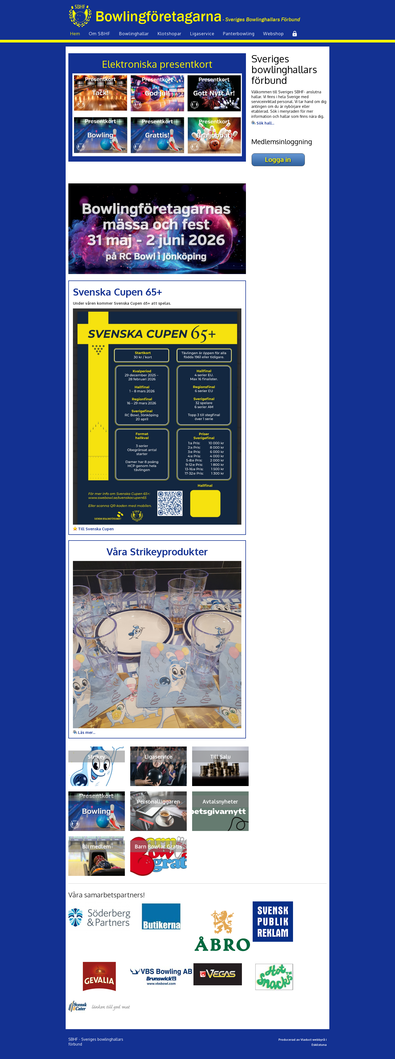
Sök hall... (265, 123)
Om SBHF (99, 33)
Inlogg (294, 33)
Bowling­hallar (134, 33)
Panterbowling (239, 33)
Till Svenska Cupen (96, 529)
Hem (75, 33)
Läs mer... (86, 732)
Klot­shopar (169, 33)
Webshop (273, 33)
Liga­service (202, 33)
